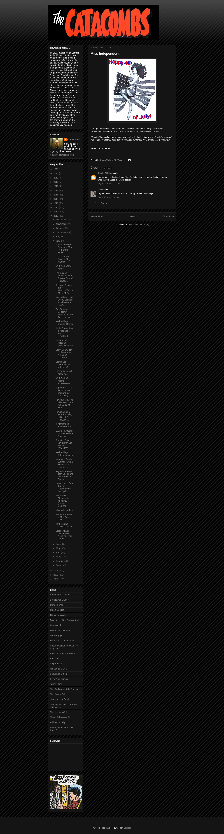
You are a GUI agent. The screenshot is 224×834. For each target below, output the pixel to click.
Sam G (101, 189)
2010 (56, 216)
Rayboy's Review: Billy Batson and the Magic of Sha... (64, 404)
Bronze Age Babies (59, 600)
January (60, 565)
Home (133, 216)
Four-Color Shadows (60, 630)
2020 (56, 173)
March (59, 556)
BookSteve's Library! (60, 594)
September (61, 232)
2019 (56, 177)
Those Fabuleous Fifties (61, 717)
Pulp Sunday (56, 663)
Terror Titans (56, 684)
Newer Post (97, 216)
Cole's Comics (57, 610)
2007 (56, 579)
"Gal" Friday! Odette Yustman (64, 453)
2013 (56, 203)
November (61, 224)
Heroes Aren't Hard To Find (63, 640)
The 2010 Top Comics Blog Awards (63, 259)
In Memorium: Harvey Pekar (63, 425)
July (58, 241)
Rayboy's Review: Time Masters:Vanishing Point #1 (64, 289)
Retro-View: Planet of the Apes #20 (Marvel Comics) (63, 500)
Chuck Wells (73, 139)
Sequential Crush (58, 674)
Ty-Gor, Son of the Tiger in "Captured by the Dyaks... (64, 487)
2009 (56, 570)
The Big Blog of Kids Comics (64, 689)
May (58, 548)
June (58, 544)
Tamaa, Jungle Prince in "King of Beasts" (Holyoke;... (64, 416)
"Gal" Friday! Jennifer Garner (64, 322)
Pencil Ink (55, 658)
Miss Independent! (64, 510)
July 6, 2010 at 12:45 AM (108, 197)
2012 (56, 207)
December (61, 219)
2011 (56, 211)
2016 (56, 190)
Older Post (168, 216)
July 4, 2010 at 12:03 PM (109, 184)
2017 (56, 186)
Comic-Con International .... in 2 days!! (64, 364)
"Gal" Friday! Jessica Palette (64, 525)
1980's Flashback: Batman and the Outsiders (64, 433)
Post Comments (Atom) (138, 224)
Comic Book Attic (58, 615)
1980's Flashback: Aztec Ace (64, 372)
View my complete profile (62, 155)
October (60, 228)
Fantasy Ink (55, 625)
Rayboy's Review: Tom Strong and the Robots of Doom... (64, 475)
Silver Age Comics (59, 679)
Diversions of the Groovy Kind (64, 620)
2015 (56, 194)
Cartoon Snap (56, 605)
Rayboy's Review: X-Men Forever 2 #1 (64, 517)
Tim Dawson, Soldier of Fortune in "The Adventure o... (64, 313)
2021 (56, 169)
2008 (56, 575)
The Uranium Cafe (59, 712)
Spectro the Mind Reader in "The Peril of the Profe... (64, 248)
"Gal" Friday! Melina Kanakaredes (63, 381)
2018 (56, 182)
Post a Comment (102, 203)
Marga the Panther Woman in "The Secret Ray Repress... (65, 463)
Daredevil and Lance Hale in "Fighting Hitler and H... (64, 535)
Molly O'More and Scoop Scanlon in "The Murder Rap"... (64, 301)
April (58, 552)
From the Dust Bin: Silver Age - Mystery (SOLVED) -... (64, 444)
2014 (56, 199)
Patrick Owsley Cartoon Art (63, 653)
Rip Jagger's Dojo (58, 668)
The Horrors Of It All (59, 699)
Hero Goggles (56, 635)
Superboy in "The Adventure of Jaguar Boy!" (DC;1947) (64, 391)
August (59, 236)
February (60, 561)
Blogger (127, 828)
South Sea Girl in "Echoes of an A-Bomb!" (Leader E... (64, 354)
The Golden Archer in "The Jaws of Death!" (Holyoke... (64, 277)
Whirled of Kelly (57, 722)
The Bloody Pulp (58, 694)
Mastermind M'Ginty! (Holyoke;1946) (64, 343)
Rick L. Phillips (105, 173)
